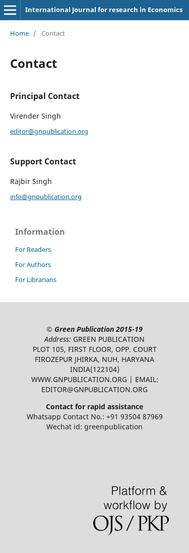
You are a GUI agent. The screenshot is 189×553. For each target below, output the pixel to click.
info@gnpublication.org (46, 196)
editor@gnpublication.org (49, 131)
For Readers (33, 249)
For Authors (33, 264)
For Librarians (35, 279)
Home (19, 33)
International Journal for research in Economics (103, 9)
